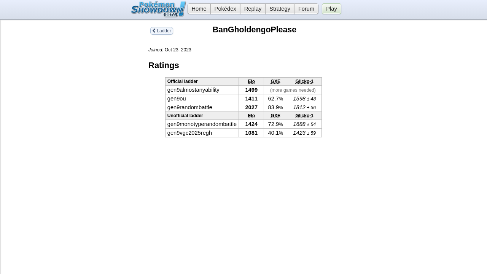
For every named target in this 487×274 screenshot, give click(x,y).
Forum (306, 9)
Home (197, 8)
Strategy (279, 9)
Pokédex (225, 9)
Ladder (161, 30)
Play (331, 9)
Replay (253, 9)
